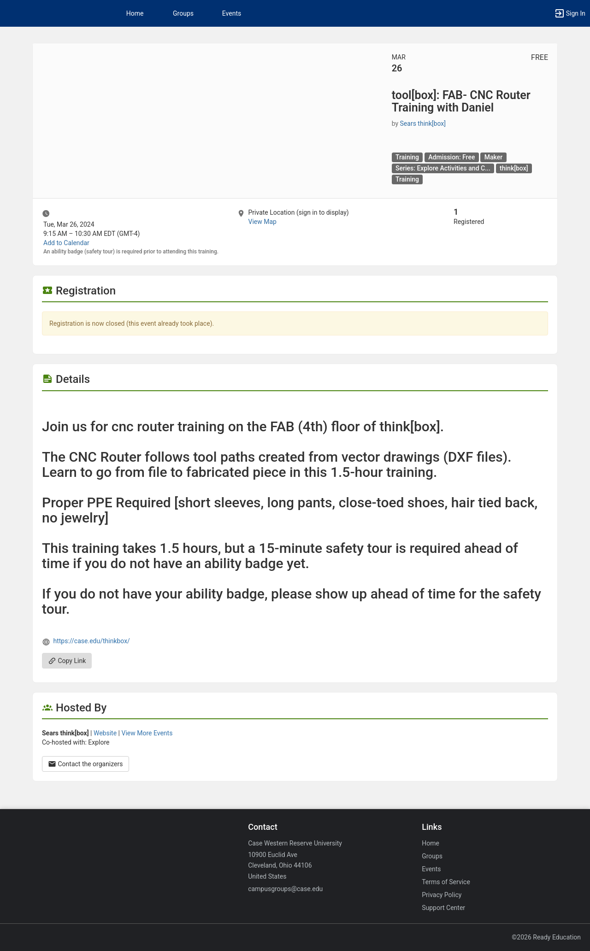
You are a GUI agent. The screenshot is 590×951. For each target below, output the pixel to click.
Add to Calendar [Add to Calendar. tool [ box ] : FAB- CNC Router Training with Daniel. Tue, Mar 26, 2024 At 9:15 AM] (66, 243)
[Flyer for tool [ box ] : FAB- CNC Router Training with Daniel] (295, 405)
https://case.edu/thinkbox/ (91, 641)
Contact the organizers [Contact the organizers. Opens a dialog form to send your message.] (85, 764)
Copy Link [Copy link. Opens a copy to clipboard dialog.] (67, 660)
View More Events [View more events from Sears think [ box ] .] (146, 733)
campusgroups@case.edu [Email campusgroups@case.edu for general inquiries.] (285, 888)
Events (231, 13)
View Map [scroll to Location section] (262, 221)
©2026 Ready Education (546, 937)
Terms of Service (446, 882)
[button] (569, 13)
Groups (183, 13)
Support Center (443, 907)
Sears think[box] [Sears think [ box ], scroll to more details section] (423, 123)
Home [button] (135, 13)
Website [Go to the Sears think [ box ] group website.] (105, 733)
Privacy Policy (441, 894)
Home (430, 843)
